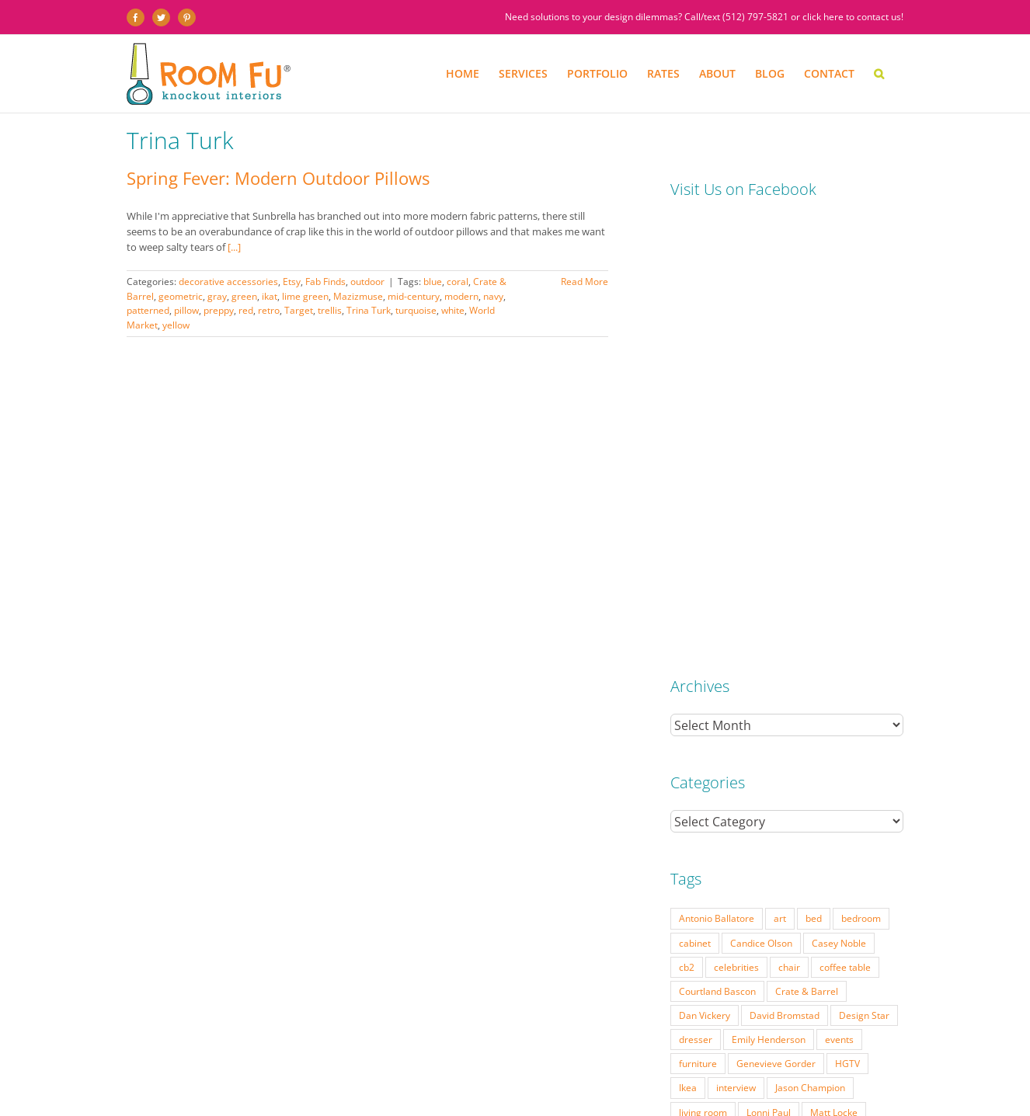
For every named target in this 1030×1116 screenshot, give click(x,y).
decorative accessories (228, 281)
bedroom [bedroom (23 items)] (861, 479)
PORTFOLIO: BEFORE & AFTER (288, 1072)
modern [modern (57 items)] (857, 697)
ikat (269, 296)
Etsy (292, 281)
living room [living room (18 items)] (703, 673)
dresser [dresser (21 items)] (695, 600)
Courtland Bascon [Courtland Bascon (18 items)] (717, 552)
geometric (180, 296)
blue (432, 281)
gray (217, 296)
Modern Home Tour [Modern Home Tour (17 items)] (721, 721)
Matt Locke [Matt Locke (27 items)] (834, 673)
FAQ (500, 1072)
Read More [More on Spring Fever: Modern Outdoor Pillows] (584, 281)
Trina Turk (368, 310)
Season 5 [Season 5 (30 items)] (740, 745)
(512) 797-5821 (755, 16)
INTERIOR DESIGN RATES (402, 1072)
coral (457, 281)
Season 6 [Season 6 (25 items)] (799, 745)
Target (298, 310)
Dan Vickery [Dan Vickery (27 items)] (704, 576)
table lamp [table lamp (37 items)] (801, 769)
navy (493, 296)
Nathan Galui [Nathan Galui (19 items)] (812, 721)
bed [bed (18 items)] (814, 479)
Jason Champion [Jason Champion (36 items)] (810, 648)
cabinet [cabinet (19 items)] (695, 504)
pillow (186, 310)
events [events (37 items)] (839, 600)
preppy (219, 310)
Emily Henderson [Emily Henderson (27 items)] (769, 600)
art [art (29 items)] (780, 479)
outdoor (367, 281)
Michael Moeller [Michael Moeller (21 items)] (714, 697)
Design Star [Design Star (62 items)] (864, 576)
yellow (176, 325)
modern (461, 296)
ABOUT (531, 1072)
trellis (330, 310)
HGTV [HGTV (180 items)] (847, 624)
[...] (234, 247)
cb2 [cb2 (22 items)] (686, 528)
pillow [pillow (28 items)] (872, 721)
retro (269, 310)
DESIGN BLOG (647, 1072)
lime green (305, 296)
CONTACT (702, 1072)
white (453, 310)
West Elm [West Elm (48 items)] (699, 818)
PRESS (471, 1072)
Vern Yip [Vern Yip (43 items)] (782, 793)
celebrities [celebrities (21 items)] (736, 528)
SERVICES (203, 1072)
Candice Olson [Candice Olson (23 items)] (761, 504)
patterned (148, 310)
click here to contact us (851, 16)
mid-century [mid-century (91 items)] (794, 697)
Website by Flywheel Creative (382, 1084)
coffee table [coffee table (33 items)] (845, 528)
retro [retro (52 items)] (690, 745)
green (244, 296)
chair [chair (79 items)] (789, 528)
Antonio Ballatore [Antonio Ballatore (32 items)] (716, 479)
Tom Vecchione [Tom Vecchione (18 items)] (712, 793)
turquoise (416, 310)
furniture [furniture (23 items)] (698, 624)
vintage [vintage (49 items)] (835, 793)
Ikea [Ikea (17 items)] (688, 648)
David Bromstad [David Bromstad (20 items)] (784, 576)
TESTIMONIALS (583, 1072)
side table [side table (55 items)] (700, 769)
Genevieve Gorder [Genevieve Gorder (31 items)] (776, 624)
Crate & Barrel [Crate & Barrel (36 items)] (806, 552)
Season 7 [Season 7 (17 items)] (858, 745)
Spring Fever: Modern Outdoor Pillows (278, 177)
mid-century (414, 296)
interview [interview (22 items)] (736, 648)
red (245, 310)
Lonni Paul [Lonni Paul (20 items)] (768, 673)
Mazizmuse (358, 296)
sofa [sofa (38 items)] (749, 769)
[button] (879, 73)
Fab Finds (325, 281)
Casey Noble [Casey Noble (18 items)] (839, 504)
